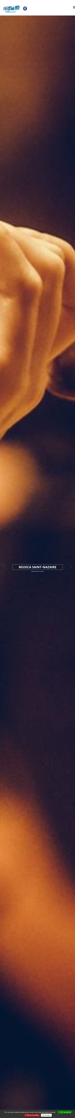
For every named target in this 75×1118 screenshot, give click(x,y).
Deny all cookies (32, 1115)
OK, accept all (65, 1112)
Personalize (46, 1115)
